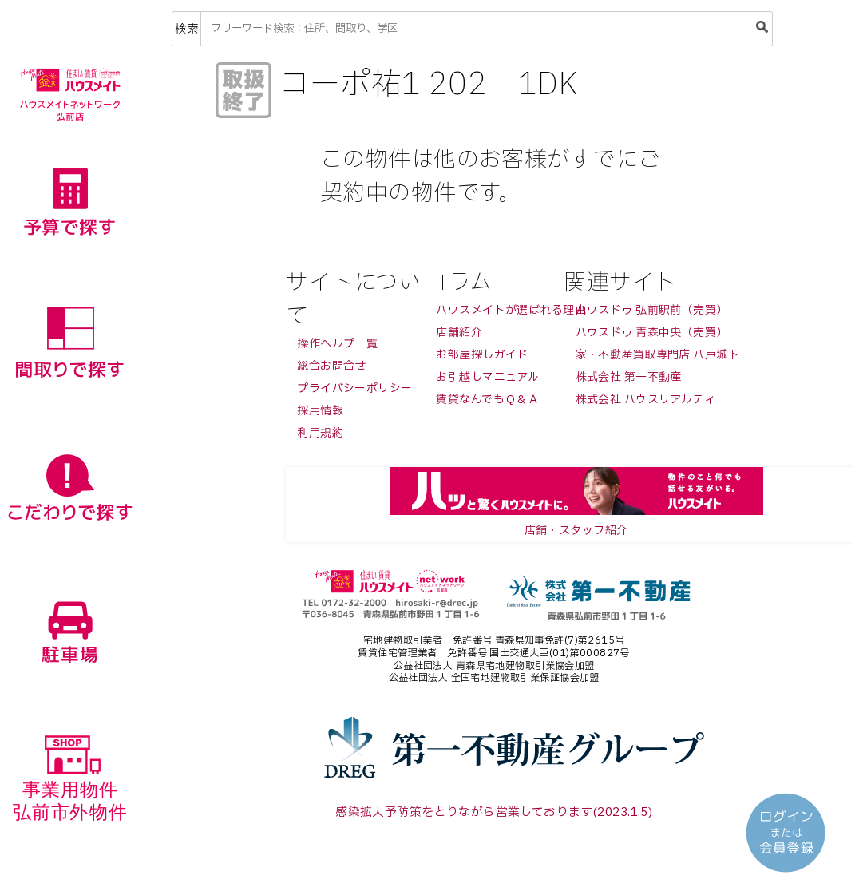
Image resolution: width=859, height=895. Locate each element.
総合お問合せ (331, 366)
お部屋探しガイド (482, 355)
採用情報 (320, 410)
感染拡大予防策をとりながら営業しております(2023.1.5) (493, 812)
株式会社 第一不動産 (629, 377)
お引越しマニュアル (487, 377)
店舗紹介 (459, 332)
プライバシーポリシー (354, 388)
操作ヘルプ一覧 (337, 343)
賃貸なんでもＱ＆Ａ (487, 399)
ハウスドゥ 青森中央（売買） (652, 332)
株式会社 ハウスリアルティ (645, 399)
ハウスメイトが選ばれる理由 (510, 310)
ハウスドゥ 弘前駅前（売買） (652, 310)
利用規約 (320, 433)
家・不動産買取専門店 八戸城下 (657, 355)
